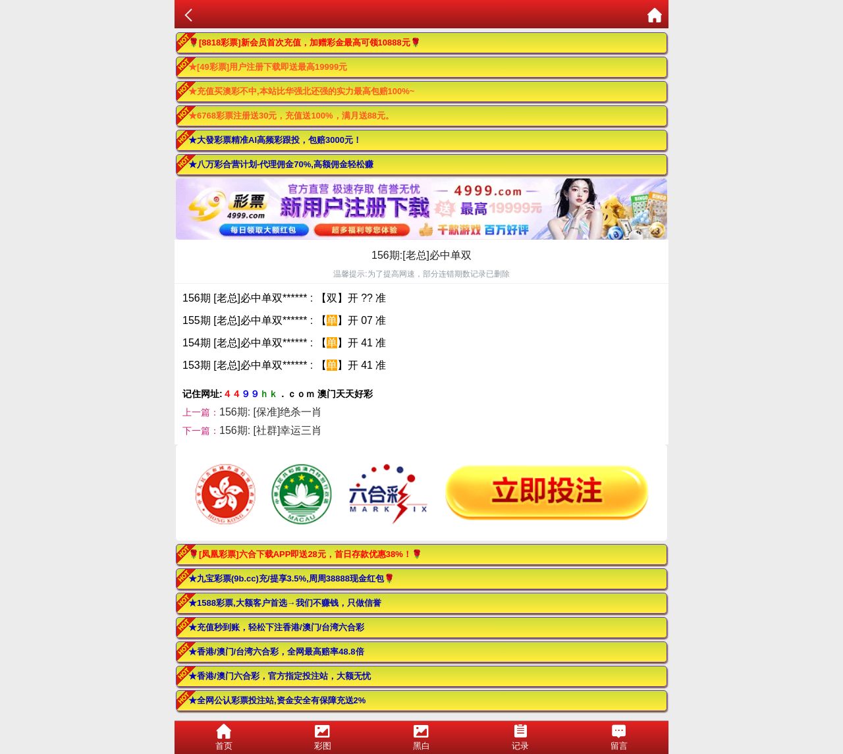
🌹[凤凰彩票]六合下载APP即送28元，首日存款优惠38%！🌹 (305, 554)
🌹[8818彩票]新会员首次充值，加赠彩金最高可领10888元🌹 (304, 42)
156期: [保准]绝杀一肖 (270, 411)
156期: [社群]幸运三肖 (270, 430)
